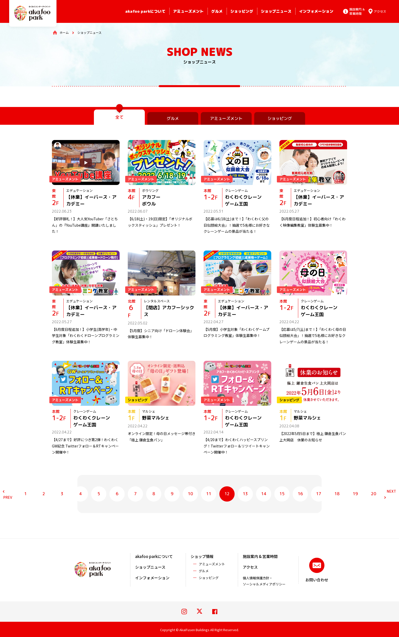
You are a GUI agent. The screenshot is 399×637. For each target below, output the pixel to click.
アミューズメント (188, 11)
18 (336, 493)
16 (300, 493)
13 (245, 493)
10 (190, 493)
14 (263, 493)
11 (208, 493)
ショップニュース (276, 11)
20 (373, 493)
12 (227, 493)
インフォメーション (316, 11)
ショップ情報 (202, 556)
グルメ (217, 11)
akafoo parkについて (145, 11)
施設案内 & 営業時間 (260, 556)
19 (355, 493)
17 (318, 493)
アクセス (250, 567)
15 (281, 493)
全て (119, 117)
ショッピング (241, 11)
